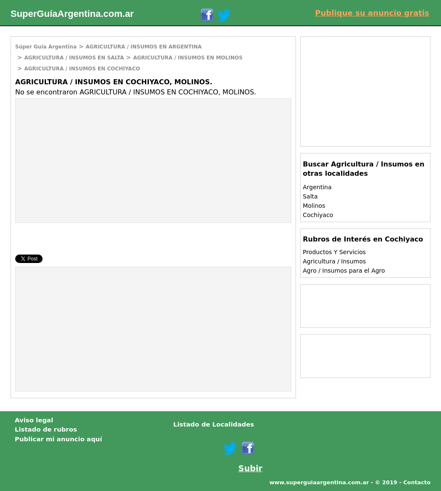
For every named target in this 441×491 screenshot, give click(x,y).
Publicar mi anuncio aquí (58, 439)
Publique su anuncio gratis (372, 12)
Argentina (317, 187)
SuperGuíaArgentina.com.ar (72, 13)
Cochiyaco (318, 215)
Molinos (314, 205)
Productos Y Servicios (334, 252)
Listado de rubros (46, 429)
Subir (250, 468)
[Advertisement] (86, 160)
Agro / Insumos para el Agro (344, 270)
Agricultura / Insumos (334, 261)
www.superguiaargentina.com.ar (319, 482)
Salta (310, 196)
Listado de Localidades (213, 424)
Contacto (416, 482)
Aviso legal (34, 420)
